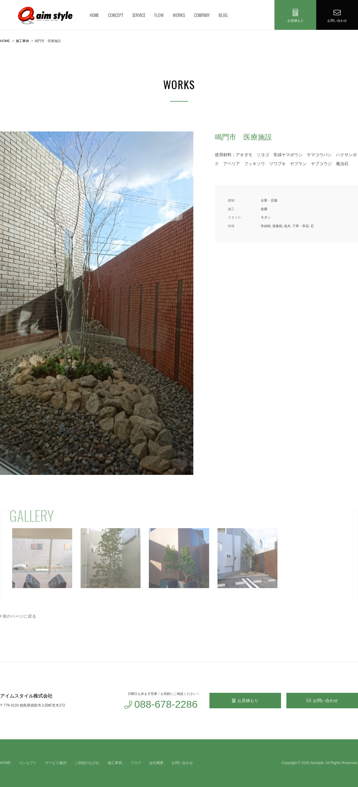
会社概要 (156, 763)
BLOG (223, 15)
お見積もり (245, 700)
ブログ (135, 763)
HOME (94, 15)
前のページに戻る (18, 616)
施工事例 (115, 763)
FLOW (159, 15)
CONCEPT (115, 15)
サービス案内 (56, 763)
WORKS (179, 15)
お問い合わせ (322, 700)
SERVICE (139, 15)
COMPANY (202, 15)
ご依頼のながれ (87, 763)
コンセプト (28, 763)
